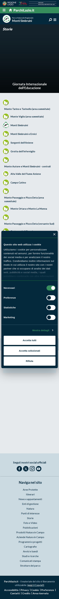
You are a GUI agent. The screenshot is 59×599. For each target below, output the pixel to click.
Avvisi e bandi (30, 551)
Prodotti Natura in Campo (30, 532)
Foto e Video (30, 522)
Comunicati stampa (30, 560)
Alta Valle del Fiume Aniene (26, 173)
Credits (26, 593)
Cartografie (30, 546)
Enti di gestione (30, 503)
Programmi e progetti (30, 541)
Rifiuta (29, 361)
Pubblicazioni (30, 527)
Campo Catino (18, 182)
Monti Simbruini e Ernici (24, 133)
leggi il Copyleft (35, 585)
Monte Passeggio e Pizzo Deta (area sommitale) (24, 199)
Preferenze (47, 590)
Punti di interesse (30, 513)
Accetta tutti (29, 340)
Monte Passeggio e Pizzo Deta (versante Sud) (29, 223)
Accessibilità (11, 590)
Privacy (25, 590)
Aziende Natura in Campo (30, 537)
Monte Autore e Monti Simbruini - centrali (27, 166)
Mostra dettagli (40, 330)
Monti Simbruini (19, 125)
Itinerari (30, 494)
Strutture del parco (30, 565)
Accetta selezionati (29, 350)
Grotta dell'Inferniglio (23, 151)
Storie (7, 29)
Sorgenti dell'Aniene (22, 142)
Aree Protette (30, 489)
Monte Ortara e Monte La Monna (29, 208)
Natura (30, 508)
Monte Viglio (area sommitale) (27, 116)
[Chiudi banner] (54, 234)
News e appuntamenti (30, 499)
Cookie (35, 590)
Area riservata (40, 593)
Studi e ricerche (30, 556)
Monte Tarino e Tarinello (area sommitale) (27, 108)
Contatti (15, 593)
